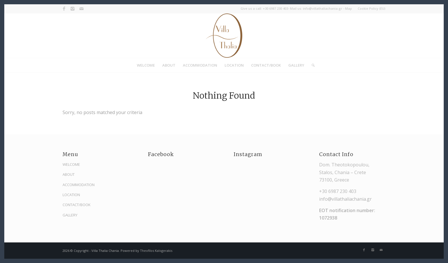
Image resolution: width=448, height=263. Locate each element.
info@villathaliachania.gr (322, 8)
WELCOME (71, 164)
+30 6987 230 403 (275, 8)
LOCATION (71, 194)
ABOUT (69, 174)
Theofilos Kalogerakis (156, 250)
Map (348, 8)
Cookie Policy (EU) (371, 8)
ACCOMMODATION (79, 184)
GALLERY (70, 215)
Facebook (161, 154)
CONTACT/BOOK (77, 204)
